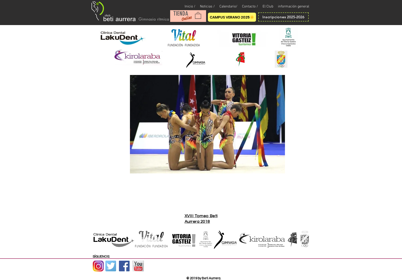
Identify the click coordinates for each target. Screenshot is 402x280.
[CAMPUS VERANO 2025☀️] (232, 17)
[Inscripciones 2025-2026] (283, 16)
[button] (198, 15)
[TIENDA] (180, 13)
